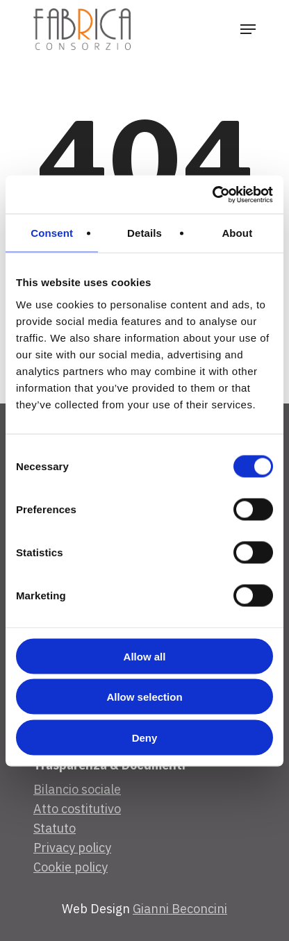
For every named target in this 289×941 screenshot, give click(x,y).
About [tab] (237, 233)
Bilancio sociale (77, 789)
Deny (145, 737)
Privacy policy (72, 848)
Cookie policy (70, 867)
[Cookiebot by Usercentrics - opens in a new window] (212, 194)
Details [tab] (144, 233)
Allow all (145, 656)
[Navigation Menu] (248, 29)
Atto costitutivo (77, 809)
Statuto (54, 828)
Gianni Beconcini (180, 909)
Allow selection (144, 697)
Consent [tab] (52, 233)
